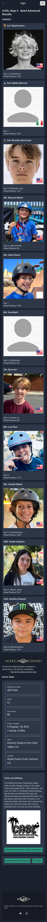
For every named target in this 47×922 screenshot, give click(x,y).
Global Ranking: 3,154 (12, 650)
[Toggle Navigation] (3, 3)
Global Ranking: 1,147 (12, 191)
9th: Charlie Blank (13, 484)
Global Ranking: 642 (11, 363)
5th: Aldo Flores (12, 255)
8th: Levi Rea (10, 427)
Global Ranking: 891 (11, 248)
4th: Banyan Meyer (13, 197)
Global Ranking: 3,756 (12, 306)
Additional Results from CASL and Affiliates (23, 850)
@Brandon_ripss (16, 188)
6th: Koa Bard (11, 312)
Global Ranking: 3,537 (12, 592)
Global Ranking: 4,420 (12, 134)
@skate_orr (14, 418)
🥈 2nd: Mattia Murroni (15, 83)
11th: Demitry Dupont (15, 599)
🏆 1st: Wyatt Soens (14, 25)
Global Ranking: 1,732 (12, 478)
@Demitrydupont (16, 647)
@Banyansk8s (15, 246)
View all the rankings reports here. (23, 672)
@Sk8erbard (15, 360)
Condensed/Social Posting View (17, 861)
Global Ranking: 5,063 (12, 535)
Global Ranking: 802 (11, 420)
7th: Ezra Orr (10, 369)
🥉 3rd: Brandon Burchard (17, 140)
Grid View (37, 861)
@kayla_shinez (16, 590)
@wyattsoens (15, 74)
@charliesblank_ (16, 532)
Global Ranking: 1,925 (12, 76)
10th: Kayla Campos (14, 541)
